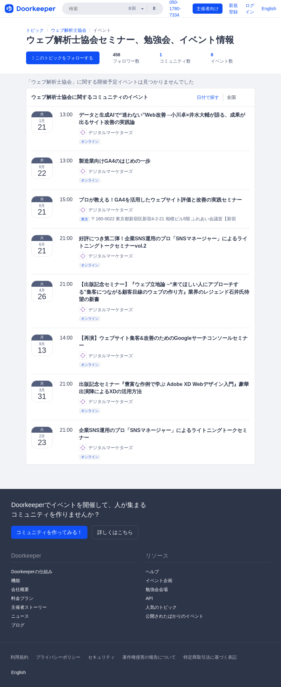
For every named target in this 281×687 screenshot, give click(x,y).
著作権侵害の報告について (149, 657)
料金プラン (22, 598)
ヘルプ (152, 571)
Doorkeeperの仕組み (31, 571)
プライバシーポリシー (58, 657)
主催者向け (207, 8)
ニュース (20, 616)
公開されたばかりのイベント (174, 616)
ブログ (17, 625)
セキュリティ (101, 657)
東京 (84, 219)
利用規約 (19, 657)
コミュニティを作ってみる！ (49, 532)
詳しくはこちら (115, 532)
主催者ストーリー (29, 607)
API (149, 598)
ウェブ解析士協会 (68, 30)
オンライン (90, 141)
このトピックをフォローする (62, 57)
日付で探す (208, 97)
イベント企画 (159, 580)
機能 (15, 580)
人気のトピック (161, 607)
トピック (35, 30)
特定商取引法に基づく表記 (210, 657)
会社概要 (20, 589)
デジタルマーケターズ (106, 132)
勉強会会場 (157, 589)
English (269, 8)
